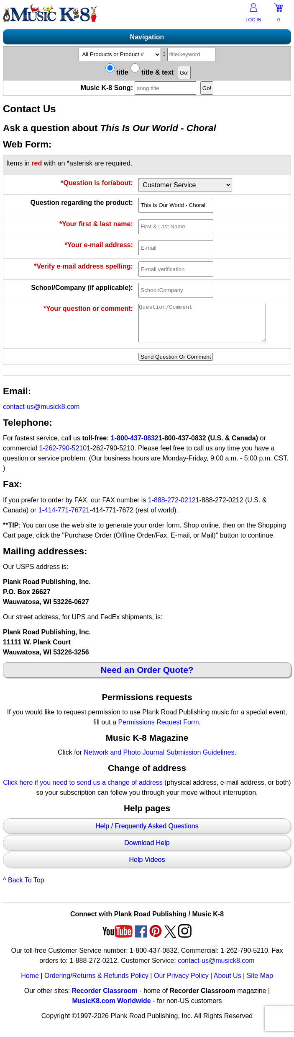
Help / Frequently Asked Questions (146, 833)
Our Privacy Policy (181, 983)
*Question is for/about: (97, 182)
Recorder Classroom (105, 998)
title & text (152, 72)
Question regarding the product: (81, 202)
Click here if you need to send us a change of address (83, 790)
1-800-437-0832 (135, 445)
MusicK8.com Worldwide (111, 1008)
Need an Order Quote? (147, 677)
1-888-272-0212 (172, 507)
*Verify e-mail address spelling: (83, 266)
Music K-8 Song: (140, 87)
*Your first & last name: (96, 224)
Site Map (260, 983)
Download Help (147, 850)
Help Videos (147, 867)
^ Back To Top (23, 887)
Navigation (147, 37)
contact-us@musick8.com (41, 414)
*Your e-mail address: (99, 244)
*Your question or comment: (88, 308)
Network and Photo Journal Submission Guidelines (159, 759)
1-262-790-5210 (63, 455)
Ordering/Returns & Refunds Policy (96, 983)
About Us (227, 983)
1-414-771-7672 (62, 517)
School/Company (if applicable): (82, 287)
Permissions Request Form (158, 729)
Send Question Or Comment (176, 364)
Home (30, 983)
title (116, 72)
